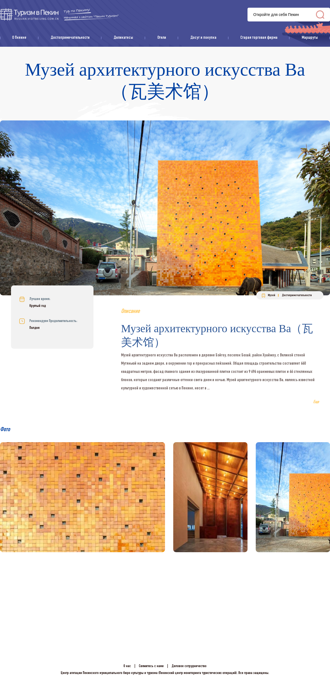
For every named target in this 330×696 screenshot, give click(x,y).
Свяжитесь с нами (151, 666)
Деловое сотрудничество (189, 666)
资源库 (59, 14)
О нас (127, 666)
